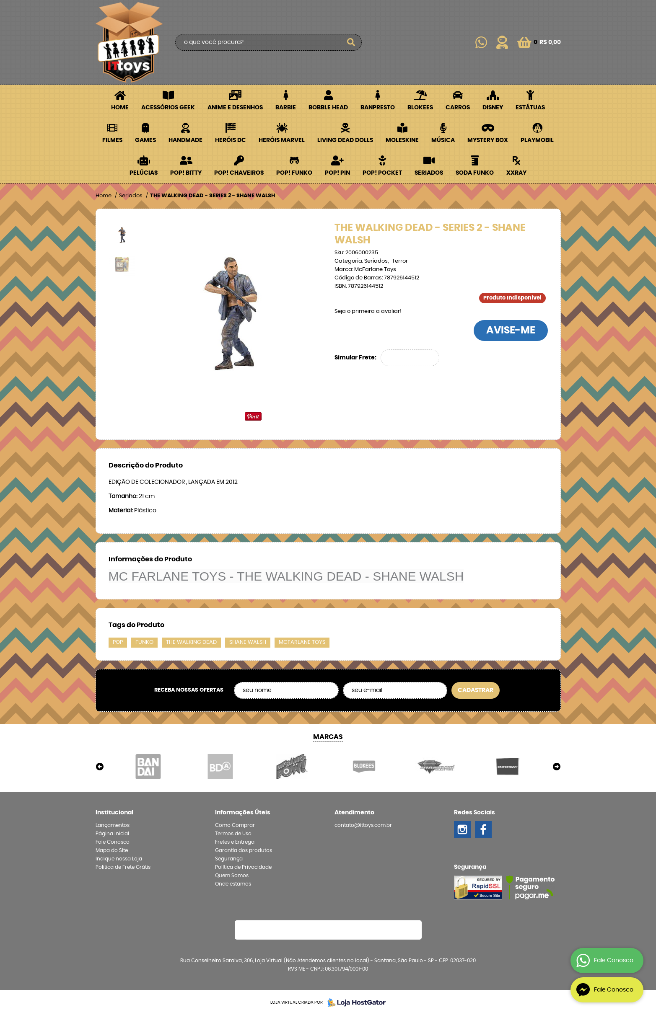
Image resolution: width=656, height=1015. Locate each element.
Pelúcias (144, 173)
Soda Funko (475, 173)
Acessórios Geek (168, 108)
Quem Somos (232, 875)
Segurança (229, 858)
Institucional (114, 813)
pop (118, 642)
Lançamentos (113, 825)
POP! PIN (337, 173)
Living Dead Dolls (345, 140)
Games (145, 140)
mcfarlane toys (302, 642)
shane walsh (247, 642)
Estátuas (530, 108)
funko (144, 642)
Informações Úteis (242, 813)
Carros (458, 108)
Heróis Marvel (282, 140)
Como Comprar (235, 825)
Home (120, 108)
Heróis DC (230, 140)
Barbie (285, 108)
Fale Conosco (113, 842)
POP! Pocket (382, 173)
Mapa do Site (112, 850)
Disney (492, 108)
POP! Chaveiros (239, 173)
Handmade (185, 140)
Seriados (429, 173)
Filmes (112, 140)
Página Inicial (112, 833)
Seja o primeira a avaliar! (368, 311)
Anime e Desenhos (235, 108)
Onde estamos (233, 883)
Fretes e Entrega (234, 842)
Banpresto (377, 108)
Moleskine (402, 140)
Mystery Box (487, 140)
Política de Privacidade (243, 867)
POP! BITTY (186, 173)
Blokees (420, 108)
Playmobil (537, 140)
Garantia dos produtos (243, 850)
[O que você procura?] (351, 42)
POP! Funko (294, 173)
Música (443, 140)
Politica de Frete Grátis (123, 867)
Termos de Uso (233, 833)
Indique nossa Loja (119, 858)
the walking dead (191, 642)
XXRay (516, 173)
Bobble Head (328, 108)
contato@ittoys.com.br (363, 825)
